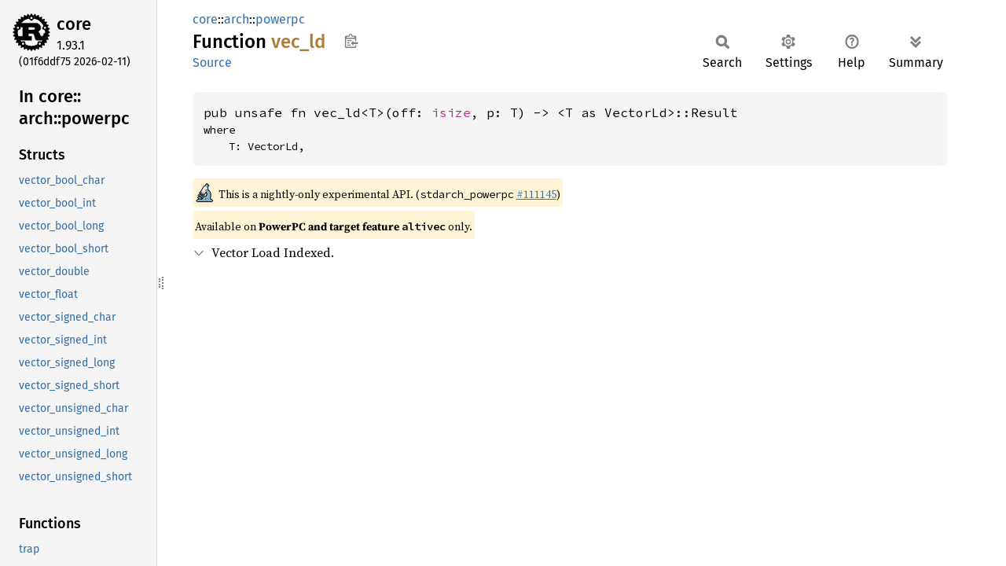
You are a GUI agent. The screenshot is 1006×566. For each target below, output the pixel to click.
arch (236, 19)
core (74, 24)
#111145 (536, 194)
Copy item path (351, 41)
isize (451, 112)
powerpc (280, 19)
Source (212, 62)
